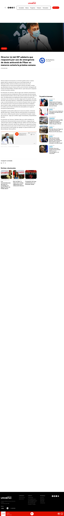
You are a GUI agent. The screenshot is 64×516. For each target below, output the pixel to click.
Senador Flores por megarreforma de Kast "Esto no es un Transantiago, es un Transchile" (54, 151)
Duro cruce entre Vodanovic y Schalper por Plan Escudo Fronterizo (56, 112)
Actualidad (21, 7)
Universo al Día (52, 118)
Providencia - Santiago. (32, 504)
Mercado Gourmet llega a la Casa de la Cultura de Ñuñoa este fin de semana (56, 130)
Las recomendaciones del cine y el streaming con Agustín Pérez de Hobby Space (5, 185)
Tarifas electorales (22, 497)
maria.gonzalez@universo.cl (32, 500)
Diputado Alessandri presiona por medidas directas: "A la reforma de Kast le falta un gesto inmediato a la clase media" (55, 140)
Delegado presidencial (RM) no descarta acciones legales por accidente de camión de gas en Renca (56, 121)
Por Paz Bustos (50, 60)
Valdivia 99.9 (42, 500)
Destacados (45, 7)
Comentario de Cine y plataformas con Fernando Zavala (30, 183)
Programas (32, 7)
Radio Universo (4, 146)
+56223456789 (30, 497)
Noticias (51, 100)
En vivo (8, 513)
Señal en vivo (55, 7)
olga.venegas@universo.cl (32, 501)
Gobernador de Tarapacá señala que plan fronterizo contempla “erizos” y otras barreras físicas (55, 103)
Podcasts (39, 7)
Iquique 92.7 (42, 497)
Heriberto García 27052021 (13, 146)
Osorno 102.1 (42, 501)
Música (27, 7)
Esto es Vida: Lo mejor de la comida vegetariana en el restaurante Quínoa (18, 183)
